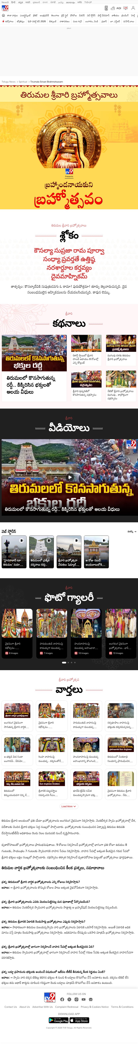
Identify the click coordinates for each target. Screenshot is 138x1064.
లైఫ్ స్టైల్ (64, 15)
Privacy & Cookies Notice (95, 1007)
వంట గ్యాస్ (77, 21)
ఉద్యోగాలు (9, 21)
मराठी (28, 2)
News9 (5, 2)
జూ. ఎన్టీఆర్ (115, 21)
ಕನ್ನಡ (20, 2)
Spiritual (22, 81)
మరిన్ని (132, 531)
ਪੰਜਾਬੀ (53, 2)
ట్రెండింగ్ (125, 15)
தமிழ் (60, 2)
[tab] (64, 663)
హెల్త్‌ (133, 15)
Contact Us (11, 1007)
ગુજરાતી (36, 2)
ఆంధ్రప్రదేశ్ (44, 15)
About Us (24, 1007)
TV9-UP (88, 2)
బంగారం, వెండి (91, 21)
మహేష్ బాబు (128, 21)
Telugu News (8, 81)
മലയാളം (70, 2)
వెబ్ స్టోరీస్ (91, 15)
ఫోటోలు (73, 15)
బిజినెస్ (82, 15)
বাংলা (45, 2)
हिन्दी (13, 2)
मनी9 (80, 2)
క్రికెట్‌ (35, 15)
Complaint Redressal (66, 1007)
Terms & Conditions (122, 1007)
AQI (118, 8)
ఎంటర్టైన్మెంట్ (25, 15)
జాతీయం (115, 15)
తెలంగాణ (55, 15)
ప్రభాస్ (104, 21)
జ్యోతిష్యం (21, 21)
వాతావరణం (65, 21)
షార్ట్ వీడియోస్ (103, 15)
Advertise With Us (42, 1007)
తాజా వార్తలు (12, 15)
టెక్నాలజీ (52, 21)
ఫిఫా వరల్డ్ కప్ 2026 (37, 21)
